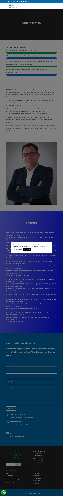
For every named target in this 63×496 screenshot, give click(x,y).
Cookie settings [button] (18, 249)
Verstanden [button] (27, 249)
